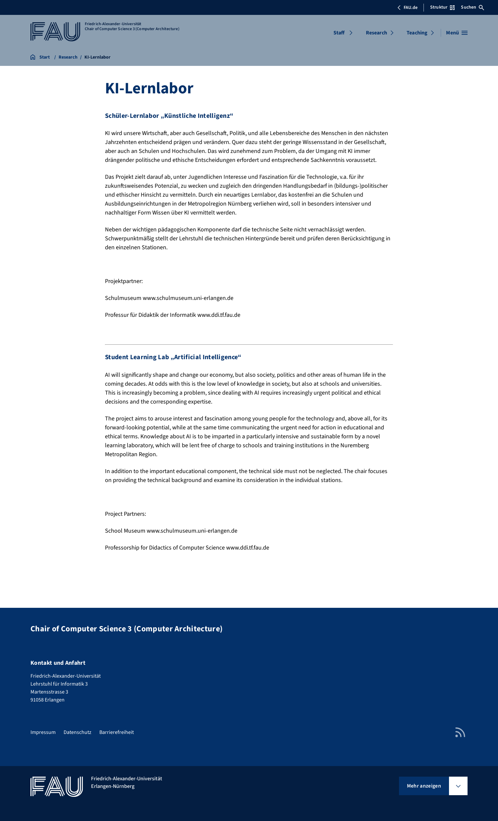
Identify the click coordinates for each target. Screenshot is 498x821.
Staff (339, 32)
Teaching (417, 32)
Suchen (472, 7)
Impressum (43, 732)
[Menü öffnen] (457, 32)
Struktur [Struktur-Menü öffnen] (442, 7)
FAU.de (407, 7)
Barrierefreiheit (116, 732)
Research (376, 32)
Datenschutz (77, 732)
